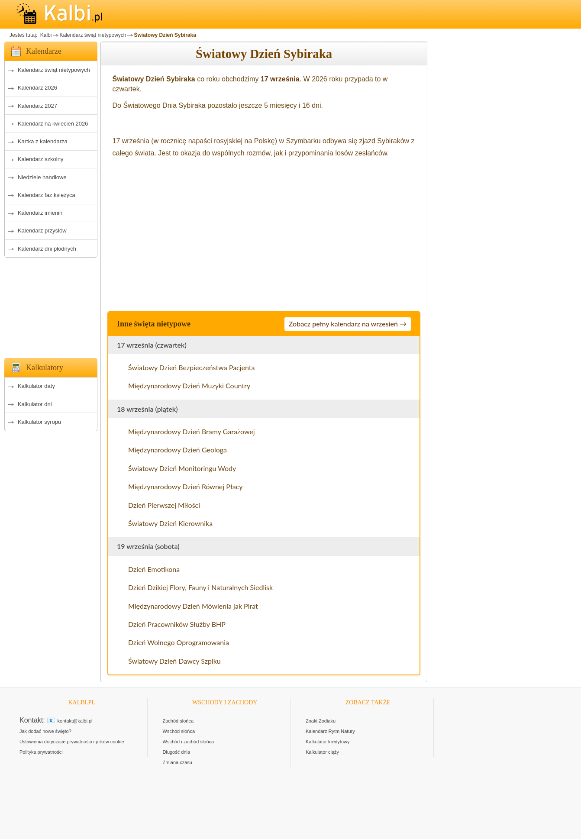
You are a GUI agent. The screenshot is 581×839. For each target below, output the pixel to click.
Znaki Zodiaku (321, 720)
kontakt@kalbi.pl (75, 720)
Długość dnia (176, 752)
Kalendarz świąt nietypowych (92, 35)
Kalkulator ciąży (322, 752)
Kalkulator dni (35, 404)
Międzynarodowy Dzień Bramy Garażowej (191, 431)
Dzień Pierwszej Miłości (164, 505)
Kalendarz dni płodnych (47, 248)
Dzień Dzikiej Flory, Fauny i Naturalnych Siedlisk (200, 587)
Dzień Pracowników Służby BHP (177, 624)
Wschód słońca (179, 731)
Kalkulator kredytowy (328, 741)
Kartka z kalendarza (43, 141)
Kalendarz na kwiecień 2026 (53, 123)
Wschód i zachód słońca (188, 741)
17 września (280, 79)
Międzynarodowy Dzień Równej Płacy (185, 486)
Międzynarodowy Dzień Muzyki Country (189, 385)
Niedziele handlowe (42, 177)
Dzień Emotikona (154, 569)
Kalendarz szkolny (41, 159)
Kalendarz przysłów (42, 230)
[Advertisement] (50, 305)
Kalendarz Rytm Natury (330, 731)
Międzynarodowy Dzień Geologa (177, 449)
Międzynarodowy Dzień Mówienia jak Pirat (193, 606)
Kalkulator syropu (39, 422)
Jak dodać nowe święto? (45, 731)
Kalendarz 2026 (37, 87)
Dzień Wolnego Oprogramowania (178, 642)
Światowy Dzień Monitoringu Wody (182, 468)
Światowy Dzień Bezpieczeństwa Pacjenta (191, 367)
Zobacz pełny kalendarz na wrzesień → (348, 323)
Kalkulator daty (36, 386)
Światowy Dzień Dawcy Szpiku (174, 661)
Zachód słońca (178, 720)
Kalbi (45, 35)
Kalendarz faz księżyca (46, 195)
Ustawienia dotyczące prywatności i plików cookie (71, 741)
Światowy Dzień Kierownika (170, 523)
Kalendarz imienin (40, 213)
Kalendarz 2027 (37, 106)
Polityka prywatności (41, 752)
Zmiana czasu (177, 762)
